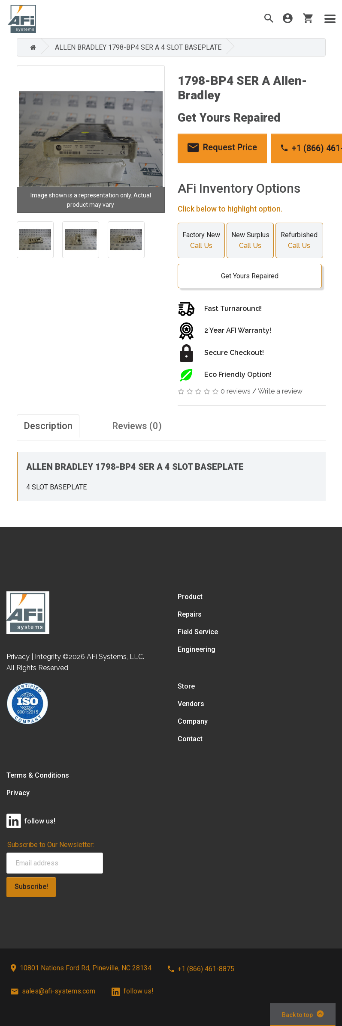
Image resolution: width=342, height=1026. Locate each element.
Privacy (18, 793)
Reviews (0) (137, 426)
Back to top (303, 1014)
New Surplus (250, 241)
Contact (190, 739)
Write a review (280, 391)
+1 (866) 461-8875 (201, 969)
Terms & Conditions (37, 775)
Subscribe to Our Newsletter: (50, 845)
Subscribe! (31, 887)
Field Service (198, 632)
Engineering (196, 649)
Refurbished (299, 241)
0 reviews (236, 391)
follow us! (133, 991)
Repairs (190, 614)
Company (193, 721)
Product (190, 597)
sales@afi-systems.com (53, 991)
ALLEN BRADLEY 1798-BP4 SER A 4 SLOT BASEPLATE (138, 47)
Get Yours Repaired (245, 276)
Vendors (191, 704)
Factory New (201, 241)
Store (186, 686)
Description (48, 426)
